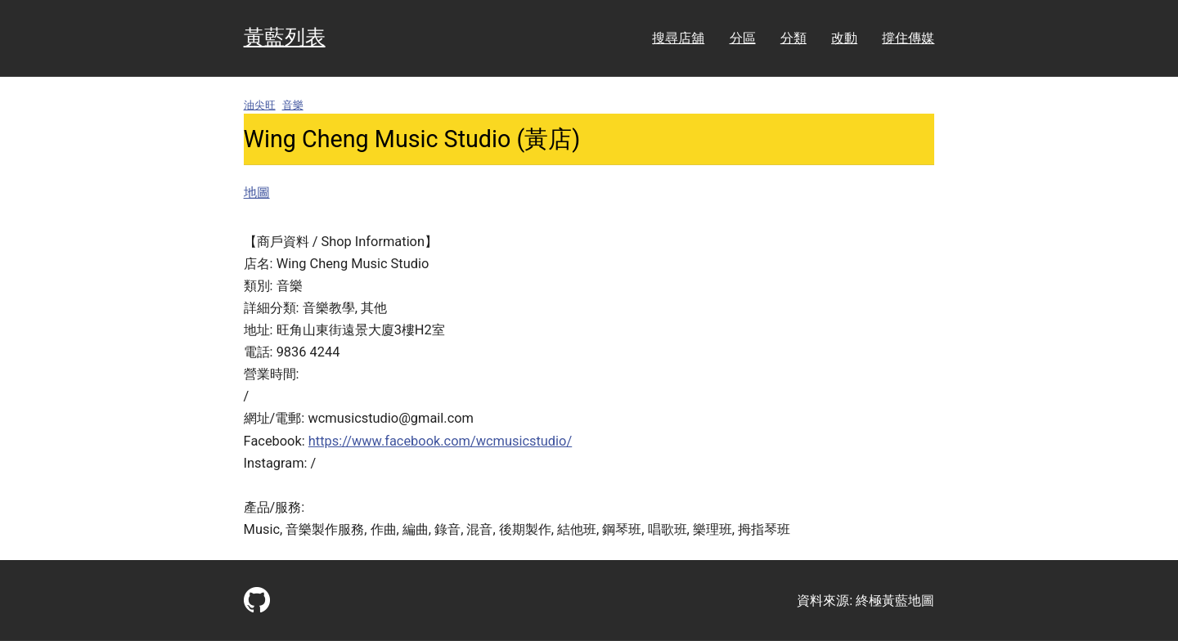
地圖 (257, 192)
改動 (844, 38)
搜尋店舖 (678, 38)
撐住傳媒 (908, 38)
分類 (793, 38)
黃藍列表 (285, 37)
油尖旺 (260, 105)
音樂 (292, 105)
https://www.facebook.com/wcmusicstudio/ (440, 441)
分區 (743, 38)
